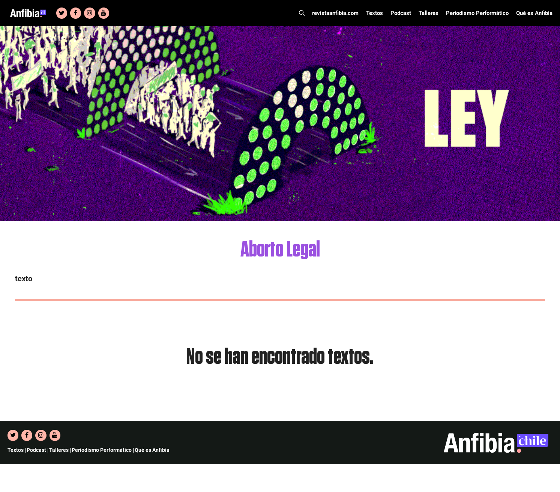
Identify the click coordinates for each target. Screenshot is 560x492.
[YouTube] (103, 13)
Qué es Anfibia (534, 13)
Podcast (400, 13)
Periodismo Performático (477, 13)
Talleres (428, 13)
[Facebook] (75, 13)
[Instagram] (89, 13)
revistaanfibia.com (335, 13)
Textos (374, 13)
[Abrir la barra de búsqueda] (301, 13)
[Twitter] (61, 13)
